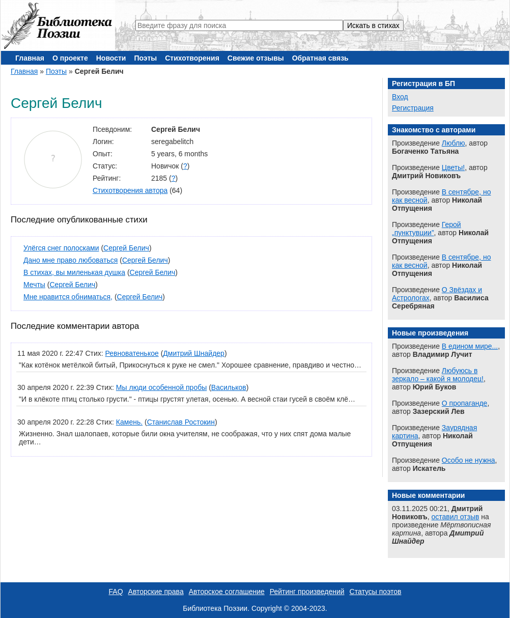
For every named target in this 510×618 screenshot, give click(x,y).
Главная (29, 58)
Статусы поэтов (376, 591)
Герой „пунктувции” (426, 228)
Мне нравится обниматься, (67, 297)
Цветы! (453, 167)
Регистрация (413, 108)
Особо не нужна (468, 460)
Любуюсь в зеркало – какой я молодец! (438, 375)
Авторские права (156, 591)
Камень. (129, 422)
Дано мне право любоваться (70, 260)
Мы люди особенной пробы (161, 387)
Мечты (34, 284)
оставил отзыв (455, 517)
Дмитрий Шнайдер (193, 353)
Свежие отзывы (256, 58)
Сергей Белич (126, 248)
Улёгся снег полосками (61, 248)
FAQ (116, 591)
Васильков (228, 387)
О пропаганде (465, 403)
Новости (111, 58)
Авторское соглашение (227, 591)
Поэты (145, 58)
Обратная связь (320, 58)
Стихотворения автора (130, 190)
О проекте (70, 58)
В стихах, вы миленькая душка (74, 272)
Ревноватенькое (132, 353)
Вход (400, 97)
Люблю (453, 143)
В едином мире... (470, 346)
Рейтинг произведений (307, 591)
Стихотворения (192, 58)
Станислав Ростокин (181, 422)
